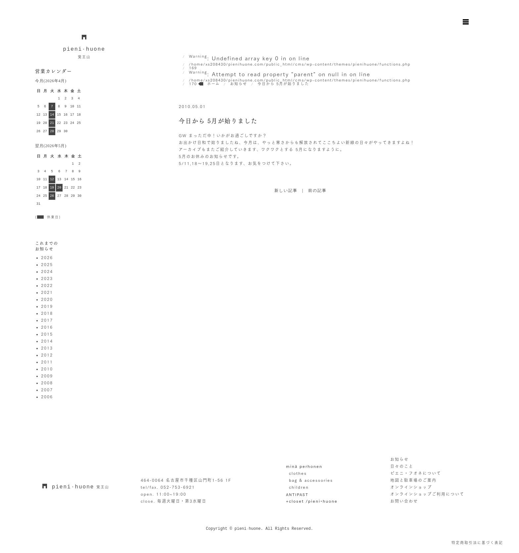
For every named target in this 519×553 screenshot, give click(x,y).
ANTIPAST (297, 494)
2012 (47, 355)
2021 (47, 292)
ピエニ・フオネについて (415, 473)
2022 (47, 285)
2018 (47, 313)
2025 (47, 264)
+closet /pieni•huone (312, 501)
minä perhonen (304, 466)
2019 (47, 306)
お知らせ (399, 459)
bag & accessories (311, 480)
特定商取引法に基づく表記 (477, 542)
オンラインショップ (411, 487)
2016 (47, 327)
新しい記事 (286, 191)
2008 (47, 383)
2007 (47, 390)
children (299, 487)
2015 (47, 334)
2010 (47, 369)
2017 (47, 320)
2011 (47, 362)
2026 (47, 257)
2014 (47, 341)
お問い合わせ (404, 501)
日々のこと (401, 466)
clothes (298, 473)
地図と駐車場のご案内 (413, 480)
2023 (47, 278)
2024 (47, 271)
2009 (47, 376)
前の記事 (317, 191)
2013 (47, 348)
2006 (47, 397)
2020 (47, 299)
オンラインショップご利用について (427, 494)
